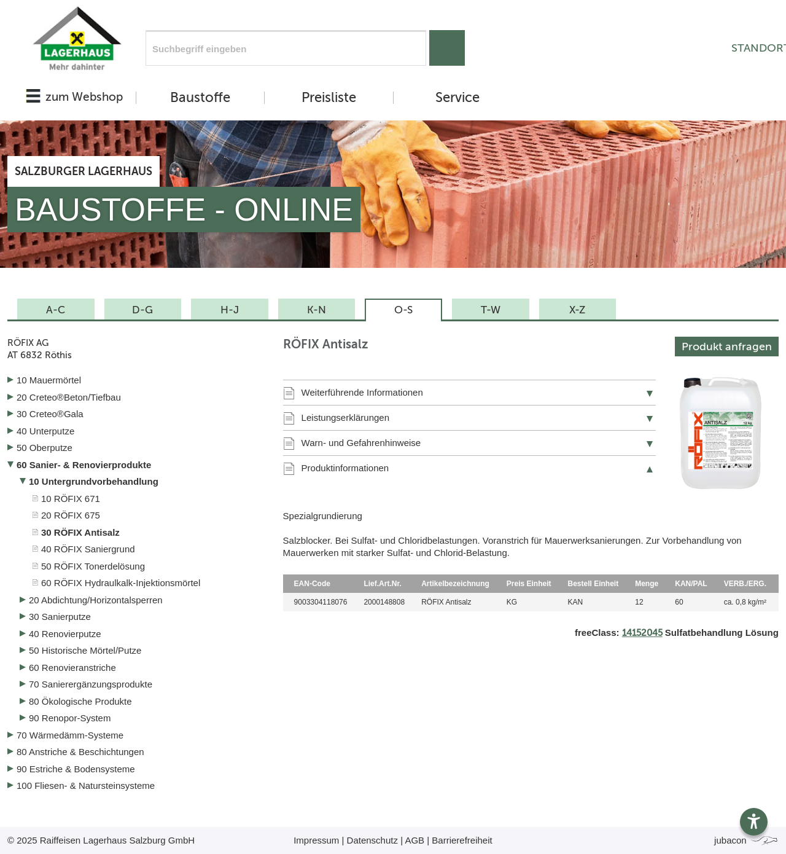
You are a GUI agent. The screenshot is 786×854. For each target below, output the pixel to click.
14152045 (642, 632)
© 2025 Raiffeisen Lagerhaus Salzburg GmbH (101, 840)
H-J (229, 310)
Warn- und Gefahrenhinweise (361, 442)
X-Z (577, 310)
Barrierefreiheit (462, 840)
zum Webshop (84, 97)
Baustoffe (200, 98)
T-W (490, 310)
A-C (55, 310)
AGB (414, 840)
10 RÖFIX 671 (70, 498)
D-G (142, 310)
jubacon (746, 840)
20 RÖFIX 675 (70, 515)
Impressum (316, 840)
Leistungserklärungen (345, 417)
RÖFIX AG (136, 349)
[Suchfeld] (286, 48)
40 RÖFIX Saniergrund (88, 549)
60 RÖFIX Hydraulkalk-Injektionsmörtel (120, 583)
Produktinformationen (345, 468)
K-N (316, 310)
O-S (403, 310)
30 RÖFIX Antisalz (80, 532)
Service (457, 98)
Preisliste (329, 98)
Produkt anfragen (727, 346)
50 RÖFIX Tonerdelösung (93, 566)
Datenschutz (372, 840)
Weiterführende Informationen (362, 392)
